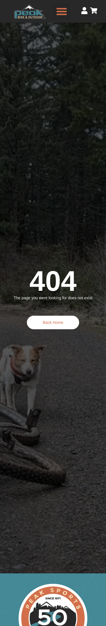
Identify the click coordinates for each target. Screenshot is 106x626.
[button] (61, 11)
